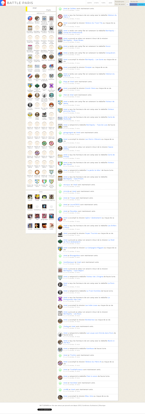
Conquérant (110, 53)
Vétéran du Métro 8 (93, 362)
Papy (65, 81)
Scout (108, 46)
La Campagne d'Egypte (94, 248)
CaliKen (73, 8)
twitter (141, 4)
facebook (133, 4)
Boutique (102, 405)
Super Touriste (91, 233)
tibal (65, 95)
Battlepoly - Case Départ (73, 271)
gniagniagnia (68, 132)
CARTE (89, 3)
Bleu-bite (89, 396)
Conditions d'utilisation (89, 405)
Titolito (73, 355)
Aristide (66, 191)
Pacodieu (74, 211)
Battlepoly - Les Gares (94, 59)
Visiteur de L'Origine (94, 276)
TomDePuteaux (76, 369)
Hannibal (73, 383)
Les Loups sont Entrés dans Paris (99, 333)
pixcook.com (69, 405)
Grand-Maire (90, 88)
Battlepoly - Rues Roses (73, 40)
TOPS (103, 3)
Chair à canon (91, 376)
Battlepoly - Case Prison (73, 179)
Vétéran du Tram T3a (93, 23)
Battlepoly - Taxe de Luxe (96, 125)
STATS (96, 3)
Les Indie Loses (91, 305)
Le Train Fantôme (93, 291)
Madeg (66, 326)
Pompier (88, 67)
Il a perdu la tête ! (93, 170)
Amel (35, 8)
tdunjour (67, 185)
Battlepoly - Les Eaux (72, 314)
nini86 (65, 389)
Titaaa (72, 198)
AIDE (110, 3)
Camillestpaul (68, 262)
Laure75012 (75, 204)
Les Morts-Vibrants (93, 139)
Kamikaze (90, 348)
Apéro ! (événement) (93, 218)
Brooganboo (75, 255)
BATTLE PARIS (20, 3)
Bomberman (90, 320)
